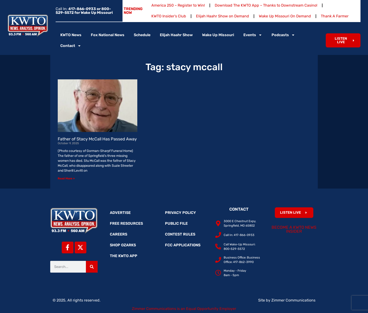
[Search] (92, 267)
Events (252, 35)
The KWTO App (123, 256)
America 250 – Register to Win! (178, 5)
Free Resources (126, 223)
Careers (118, 234)
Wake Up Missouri (218, 35)
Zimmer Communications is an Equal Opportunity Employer (184, 308)
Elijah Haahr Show (176, 35)
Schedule (142, 35)
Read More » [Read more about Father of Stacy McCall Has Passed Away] (66, 178)
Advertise (120, 212)
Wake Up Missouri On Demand (285, 16)
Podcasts (283, 35)
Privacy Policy (180, 212)
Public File (176, 223)
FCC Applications (182, 245)
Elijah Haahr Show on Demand (222, 16)
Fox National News (107, 35)
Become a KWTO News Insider (294, 229)
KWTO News (70, 35)
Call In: (84, 11)
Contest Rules (180, 234)
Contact (70, 46)
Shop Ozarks (123, 245)
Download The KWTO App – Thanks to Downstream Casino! (266, 5)
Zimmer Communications (293, 300)
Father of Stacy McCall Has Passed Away (97, 139)
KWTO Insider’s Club (168, 16)
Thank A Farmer (335, 16)
